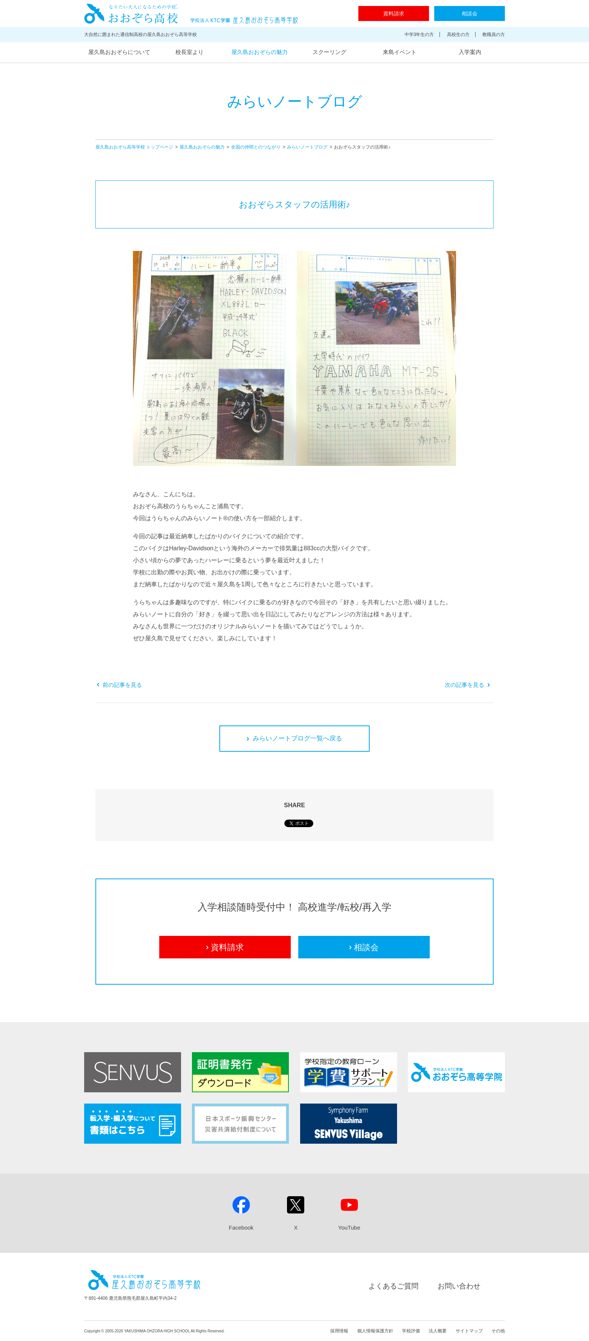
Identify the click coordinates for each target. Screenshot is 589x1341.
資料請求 (393, 14)
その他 (498, 1330)
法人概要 (438, 1330)
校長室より (189, 52)
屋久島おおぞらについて (119, 52)
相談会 (469, 14)
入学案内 (470, 52)
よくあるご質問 (393, 1286)
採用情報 (339, 1330)
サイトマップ (469, 1330)
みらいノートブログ (307, 147)
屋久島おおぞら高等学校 (191, 13)
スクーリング (329, 52)
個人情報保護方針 (375, 1330)
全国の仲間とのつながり (256, 147)
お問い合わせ (459, 1286)
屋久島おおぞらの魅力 (259, 52)
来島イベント (400, 52)
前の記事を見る (119, 685)
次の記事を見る (467, 685)
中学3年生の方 (419, 34)
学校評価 (411, 1330)
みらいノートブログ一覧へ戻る (294, 738)
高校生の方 (458, 34)
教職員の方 (493, 34)
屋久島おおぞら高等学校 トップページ (134, 147)
